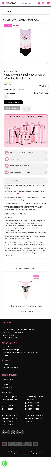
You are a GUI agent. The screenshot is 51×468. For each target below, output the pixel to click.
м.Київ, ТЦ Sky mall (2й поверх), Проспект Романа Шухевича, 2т (10, 399)
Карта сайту (6, 355)
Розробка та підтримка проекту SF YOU (25, 454)
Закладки (5, 384)
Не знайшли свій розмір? (13, 102)
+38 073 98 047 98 (33, 406)
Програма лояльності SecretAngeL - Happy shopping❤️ (18, 329)
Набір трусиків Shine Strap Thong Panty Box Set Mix (25, 306)
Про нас (5, 327)
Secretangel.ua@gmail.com (36, 415)
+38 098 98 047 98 (33, 403)
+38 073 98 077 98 (33, 409)
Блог (4, 370)
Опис (7, 180)
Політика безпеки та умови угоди (13, 332)
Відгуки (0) (16, 181)
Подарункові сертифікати (10, 367)
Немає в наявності (12, 108)
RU (30, 3)
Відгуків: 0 (7, 84)
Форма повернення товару (11, 350)
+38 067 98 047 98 (9, 424)
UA (26, 3)
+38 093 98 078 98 (9, 409)
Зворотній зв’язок (8, 347)
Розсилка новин (8, 387)
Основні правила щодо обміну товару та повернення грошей (21, 352)
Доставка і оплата (8, 335)
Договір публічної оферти (10, 338)
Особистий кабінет (8, 379)
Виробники (6, 364)
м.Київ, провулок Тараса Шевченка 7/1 (34, 398)
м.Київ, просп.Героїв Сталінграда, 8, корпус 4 (9, 416)
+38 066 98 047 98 (9, 421)
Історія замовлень (8, 382)
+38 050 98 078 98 (9, 406)
